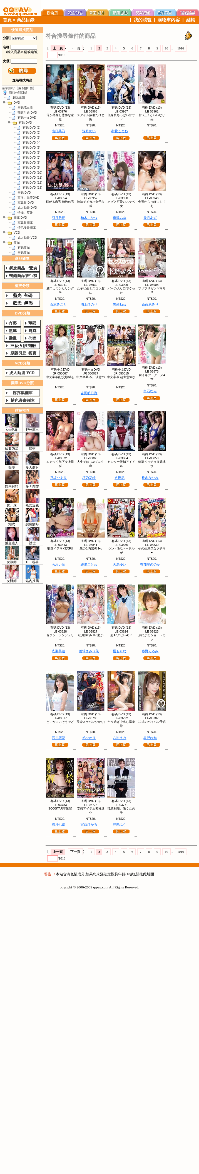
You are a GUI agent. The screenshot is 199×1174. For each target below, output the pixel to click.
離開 (150, 874)
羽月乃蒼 (58, 218)
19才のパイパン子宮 (152, 721)
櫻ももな (119, 651)
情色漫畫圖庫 (27, 227)
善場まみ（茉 (89, 651)
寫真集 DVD (26, 202)
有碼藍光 (24, 247)
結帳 (190, 20)
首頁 (7, 20)
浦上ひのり (89, 304)
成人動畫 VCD (27, 237)
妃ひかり (89, 738)
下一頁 (75, 48)
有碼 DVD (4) (32, 142)
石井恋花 (58, 738)
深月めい (89, 131)
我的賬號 (142, 20)
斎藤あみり (150, 304)
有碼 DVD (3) (32, 137)
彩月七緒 (58, 824)
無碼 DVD (24, 192)
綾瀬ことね (89, 564)
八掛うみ (119, 738)
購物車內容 (169, 20)
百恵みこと (58, 304)
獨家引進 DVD (27, 112)
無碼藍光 (24, 252)
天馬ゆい (119, 564)
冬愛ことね (119, 131)
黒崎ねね (119, 304)
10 (166, 48)
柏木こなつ (89, 218)
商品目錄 (25, 20)
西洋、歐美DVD (28, 197)
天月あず (150, 218)
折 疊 (29, 88)
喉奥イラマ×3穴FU (60, 548)
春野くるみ (150, 651)
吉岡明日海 (89, 393)
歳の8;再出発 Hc (90, 548)
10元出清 (19, 97)
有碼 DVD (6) (32, 152)
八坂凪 (120, 478)
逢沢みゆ (119, 218)
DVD (17, 102)
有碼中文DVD (27, 117)
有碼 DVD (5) (32, 147)
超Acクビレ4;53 (121, 635)
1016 (180, 48)
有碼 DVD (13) (32, 187)
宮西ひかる (89, 824)
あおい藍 (58, 564)
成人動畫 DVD (27, 207)
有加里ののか (150, 564)
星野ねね (150, 738)
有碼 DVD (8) (32, 162)
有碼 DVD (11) (32, 177)
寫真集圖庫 (25, 222)
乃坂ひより (58, 478)
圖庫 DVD (20, 217)
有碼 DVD (25, 122)
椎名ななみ (150, 478)
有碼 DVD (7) (32, 157)
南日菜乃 (58, 131)
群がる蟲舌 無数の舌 (60, 201)
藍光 (17, 242)
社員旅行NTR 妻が (91, 635)
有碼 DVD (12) (32, 182)
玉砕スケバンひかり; (90, 721)
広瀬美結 (58, 651)
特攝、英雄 (25, 212)
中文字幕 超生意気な (121, 377)
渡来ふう (119, 824)
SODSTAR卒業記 (60, 808)
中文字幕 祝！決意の (90, 377)
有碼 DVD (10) (32, 172)
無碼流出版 (25, 107)
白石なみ (150, 391)
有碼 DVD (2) (32, 132)
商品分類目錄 (18, 92)
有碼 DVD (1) (32, 127)
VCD (17, 232)
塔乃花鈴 (89, 478)
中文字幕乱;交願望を (60, 377)
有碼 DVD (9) (32, 167)
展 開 (21, 88)
